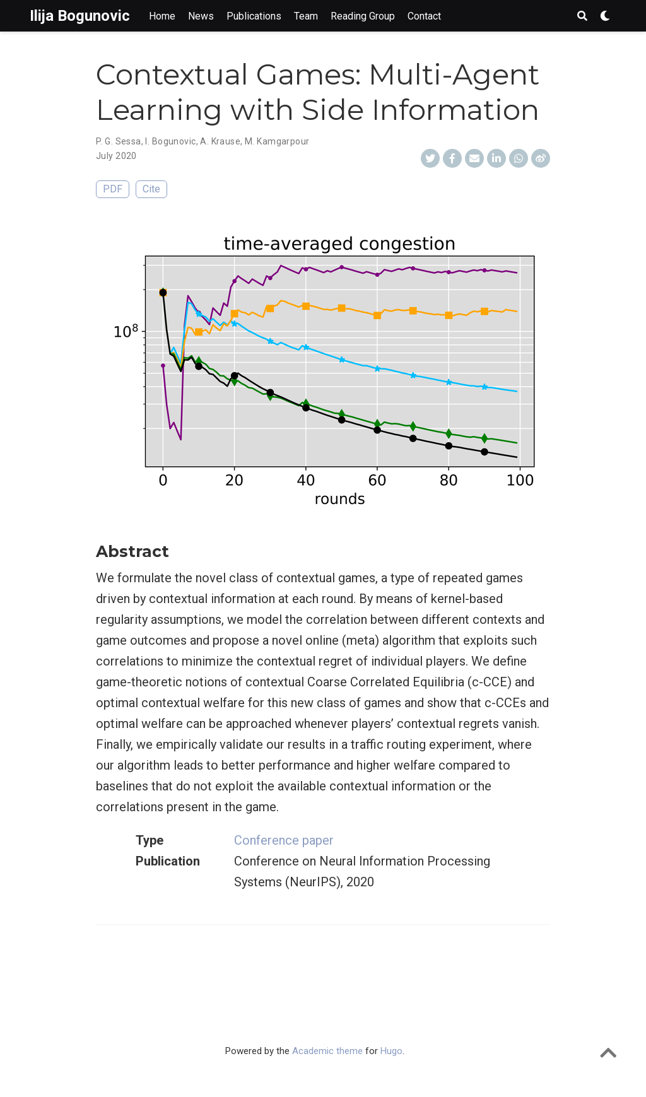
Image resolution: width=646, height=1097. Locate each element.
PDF (112, 189)
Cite (151, 189)
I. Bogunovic (170, 141)
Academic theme (327, 1051)
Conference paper (284, 840)
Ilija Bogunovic (80, 16)
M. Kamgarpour (277, 141)
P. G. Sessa (118, 141)
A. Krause (220, 141)
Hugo (391, 1051)
